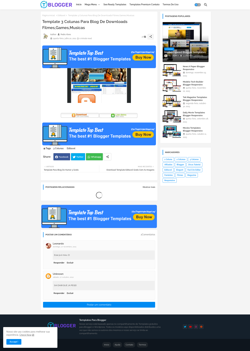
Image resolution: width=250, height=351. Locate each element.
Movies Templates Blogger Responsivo (193, 129)
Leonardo (58, 243)
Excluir (70, 262)
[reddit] (201, 327)
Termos (142, 345)
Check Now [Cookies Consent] (25, 335)
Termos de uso (170, 4)
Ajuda (117, 345)
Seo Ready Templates (114, 4)
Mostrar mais (149, 187)
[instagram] (196, 327)
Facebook (63, 157)
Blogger (180, 165)
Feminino (168, 175)
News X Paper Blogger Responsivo (194, 68)
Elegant (179, 170)
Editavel (61, 15)
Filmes (180, 175)
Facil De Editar (194, 170)
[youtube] (190, 327)
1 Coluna (168, 159)
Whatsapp (96, 157)
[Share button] (107, 156)
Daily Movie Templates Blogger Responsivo (194, 114)
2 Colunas (180, 159)
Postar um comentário (99, 304)
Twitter (79, 157)
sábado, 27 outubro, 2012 (63, 277)
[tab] (78, 4)
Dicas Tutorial (194, 165)
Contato (129, 345)
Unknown (58, 274)
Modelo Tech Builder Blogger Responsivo (193, 83)
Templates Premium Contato (144, 4)
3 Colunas (58, 148)
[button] (198, 4)
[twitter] (185, 327)
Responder (59, 262)
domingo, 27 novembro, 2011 (64, 247)
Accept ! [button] (14, 341)
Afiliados (168, 165)
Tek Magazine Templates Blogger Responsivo (195, 98)
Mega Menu (91, 4)
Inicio (78, 4)
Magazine (191, 175)
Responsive (169, 180)
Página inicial (48, 15)
